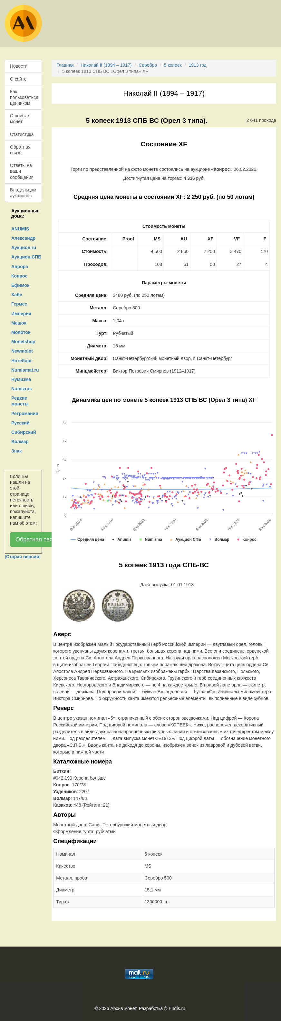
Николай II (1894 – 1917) (106, 65)
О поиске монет (19, 118)
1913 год (197, 65)
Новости (18, 66)
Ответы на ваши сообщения (22, 171)
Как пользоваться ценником (24, 97)
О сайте (18, 79)
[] (22, 556)
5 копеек (173, 65)
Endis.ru (177, 1008)
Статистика (22, 134)
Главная (64, 65)
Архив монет (123, 1008)
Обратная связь (20, 149)
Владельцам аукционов (23, 192)
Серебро (148, 65)
